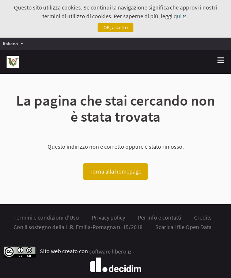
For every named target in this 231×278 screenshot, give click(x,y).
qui (181, 16)
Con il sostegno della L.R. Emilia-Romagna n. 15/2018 (78, 227)
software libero (110, 251)
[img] (220, 60)
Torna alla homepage (115, 171)
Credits (203, 217)
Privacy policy (108, 217)
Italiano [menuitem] (10, 43)
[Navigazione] (220, 60)
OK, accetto (115, 27)
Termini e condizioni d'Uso (46, 217)
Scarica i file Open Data (183, 227)
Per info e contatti (159, 217)
